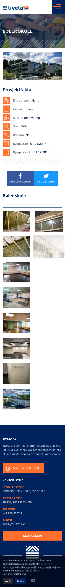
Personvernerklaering (14, 573)
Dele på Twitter (46, 178)
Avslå (8, 581)
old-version (32, 535)
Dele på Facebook (20, 178)
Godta (20, 581)
